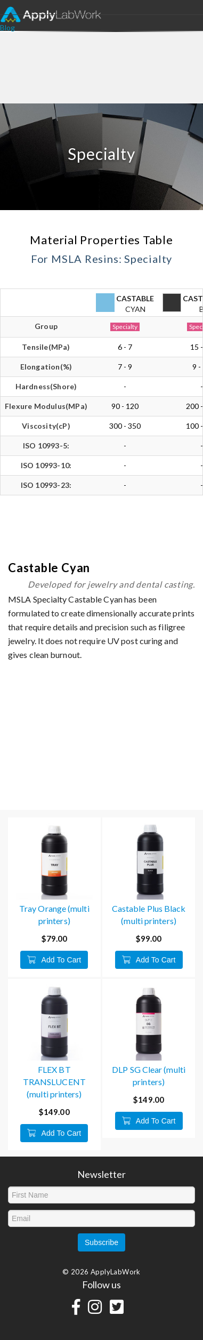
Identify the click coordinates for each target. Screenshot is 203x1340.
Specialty (124, 327)
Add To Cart (54, 960)
